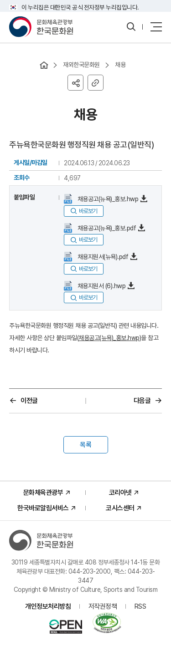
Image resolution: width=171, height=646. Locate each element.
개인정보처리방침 (48, 606)
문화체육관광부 (43, 492)
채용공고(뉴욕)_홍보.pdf (106, 228)
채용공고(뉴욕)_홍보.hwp (107, 199)
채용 (120, 64)
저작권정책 (102, 606)
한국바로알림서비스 (43, 508)
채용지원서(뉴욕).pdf (102, 256)
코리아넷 (120, 492)
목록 (86, 445)
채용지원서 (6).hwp (100, 286)
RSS (140, 606)
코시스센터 (120, 508)
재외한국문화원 (81, 64)
